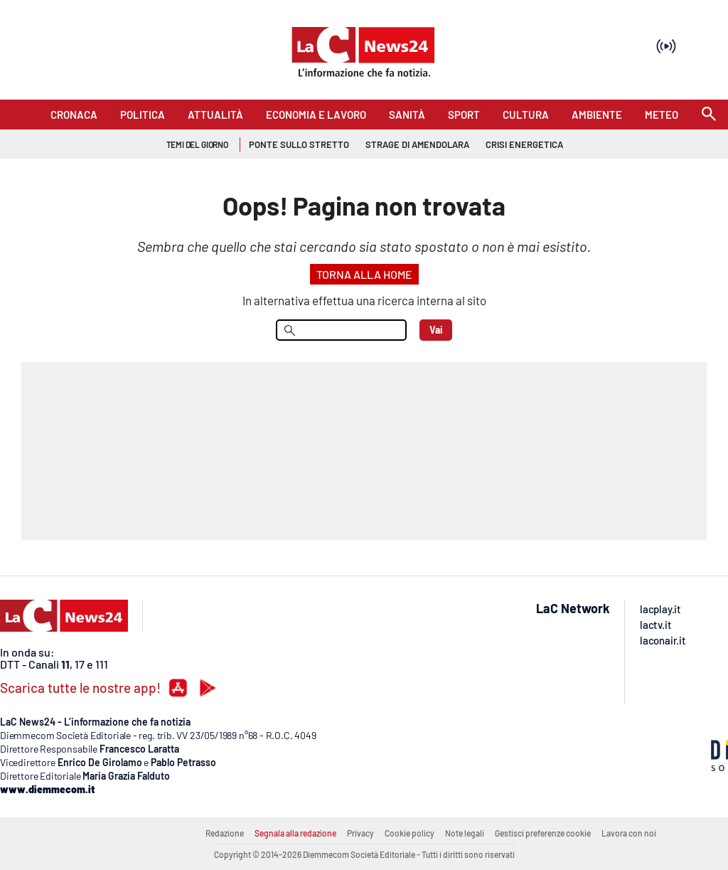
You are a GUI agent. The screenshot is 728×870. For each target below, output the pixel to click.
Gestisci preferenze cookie (543, 833)
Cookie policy (409, 833)
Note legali (464, 833)
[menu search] (341, 330)
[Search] (709, 115)
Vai (436, 330)
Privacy (360, 833)
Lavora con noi (628, 833)
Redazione (224, 833)
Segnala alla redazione (295, 833)
